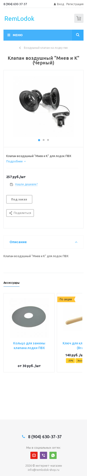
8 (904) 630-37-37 (15, 4)
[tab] (16, 161)
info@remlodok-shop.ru (43, 469)
